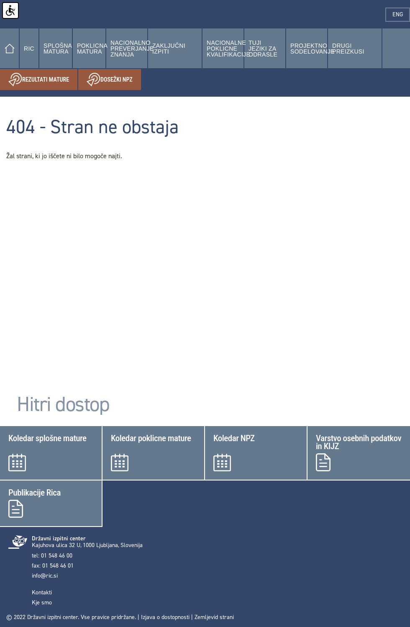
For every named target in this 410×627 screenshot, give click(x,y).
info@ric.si (45, 576)
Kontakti (42, 592)
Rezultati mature (42, 80)
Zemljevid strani (214, 617)
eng (401, 14)
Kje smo (42, 602)
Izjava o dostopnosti (165, 617)
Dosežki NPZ (114, 80)
